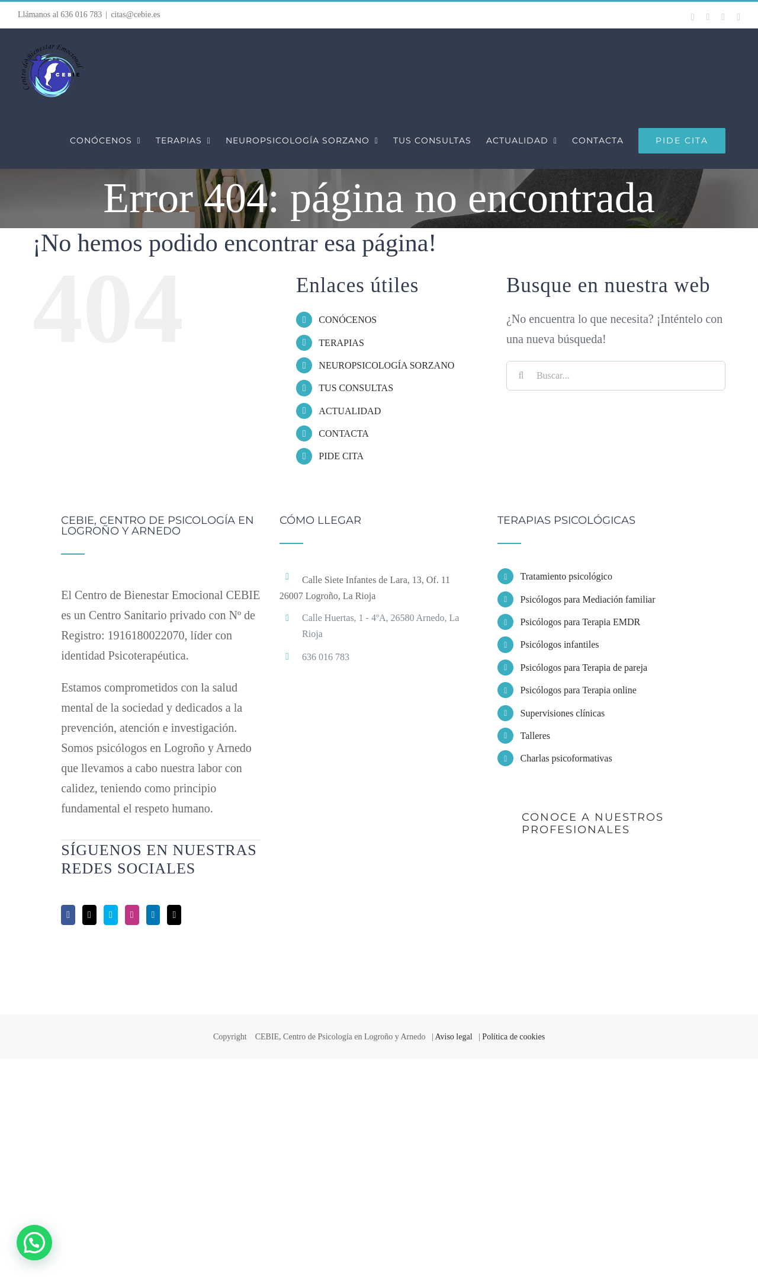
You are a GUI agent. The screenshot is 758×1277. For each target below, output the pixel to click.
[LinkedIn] (153, 915)
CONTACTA (344, 433)
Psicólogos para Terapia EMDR (581, 622)
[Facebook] (68, 915)
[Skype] (111, 915)
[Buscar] (521, 376)
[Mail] (174, 915)
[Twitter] (89, 915)
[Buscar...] (615, 376)
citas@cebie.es (135, 14)
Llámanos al (60, 14)
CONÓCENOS (348, 320)
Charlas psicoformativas (566, 758)
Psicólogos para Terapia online (579, 690)
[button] (34, 1242)
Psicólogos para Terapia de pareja (584, 667)
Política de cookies (513, 1036)
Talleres (535, 736)
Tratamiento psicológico (566, 576)
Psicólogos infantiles (560, 644)
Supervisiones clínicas (563, 713)
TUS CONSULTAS (356, 388)
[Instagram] (132, 915)
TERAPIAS (341, 343)
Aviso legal (453, 1036)
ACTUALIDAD (350, 411)
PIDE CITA (341, 456)
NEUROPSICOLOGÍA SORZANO (386, 365)
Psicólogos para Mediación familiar (588, 599)
